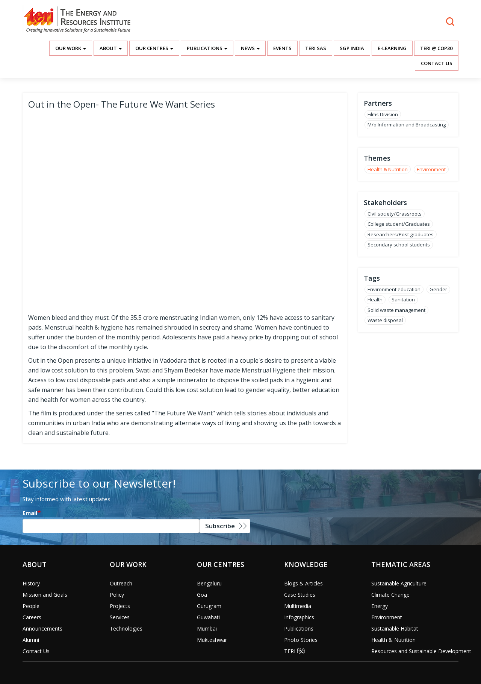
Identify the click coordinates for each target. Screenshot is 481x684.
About (111, 48)
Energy (379, 606)
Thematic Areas (400, 564)
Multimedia (297, 606)
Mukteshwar (212, 639)
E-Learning (392, 48)
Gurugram (209, 606)
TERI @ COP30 (436, 48)
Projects (120, 606)
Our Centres (154, 48)
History (31, 583)
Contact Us (436, 63)
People (31, 606)
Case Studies (299, 594)
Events (282, 48)
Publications (207, 48)
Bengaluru (209, 583)
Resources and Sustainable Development (421, 651)
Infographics (299, 617)
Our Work (70, 48)
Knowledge (306, 564)
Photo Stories (301, 639)
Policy (117, 594)
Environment (431, 169)
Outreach (121, 583)
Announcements (42, 628)
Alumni (31, 639)
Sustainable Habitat (394, 628)
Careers (32, 617)
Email (30, 513)
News (250, 48)
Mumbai (207, 628)
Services (120, 617)
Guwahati (208, 617)
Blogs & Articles (303, 583)
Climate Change (390, 594)
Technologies (126, 628)
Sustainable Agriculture (399, 583)
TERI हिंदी (294, 651)
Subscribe (220, 525)
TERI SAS (315, 48)
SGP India (352, 48)
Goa (202, 594)
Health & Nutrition (388, 169)
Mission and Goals (45, 594)
